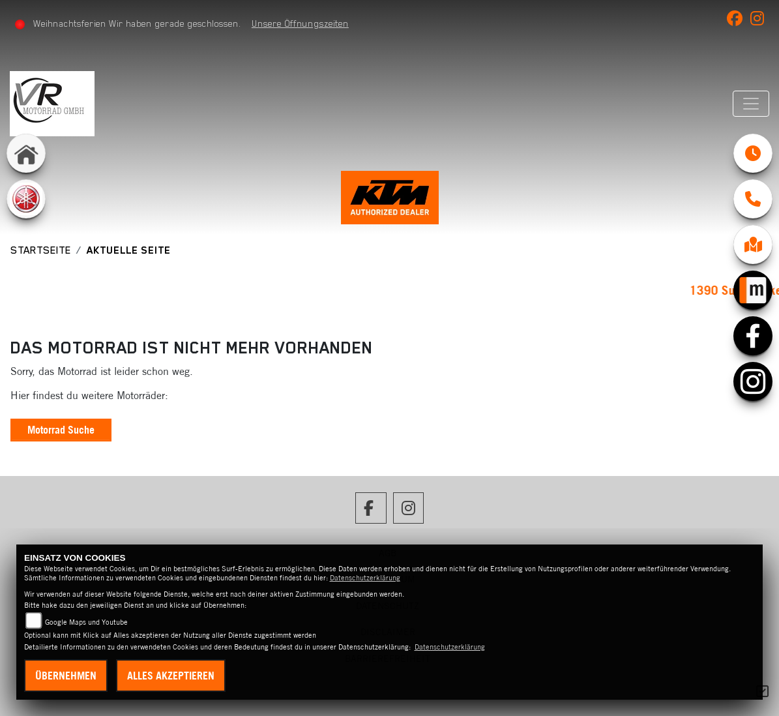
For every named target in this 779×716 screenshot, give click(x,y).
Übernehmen (65, 675)
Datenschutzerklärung (365, 577)
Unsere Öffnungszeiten (300, 23)
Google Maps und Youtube (86, 622)
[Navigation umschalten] (751, 104)
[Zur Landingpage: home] (26, 153)
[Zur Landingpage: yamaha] (26, 198)
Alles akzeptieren (170, 675)
